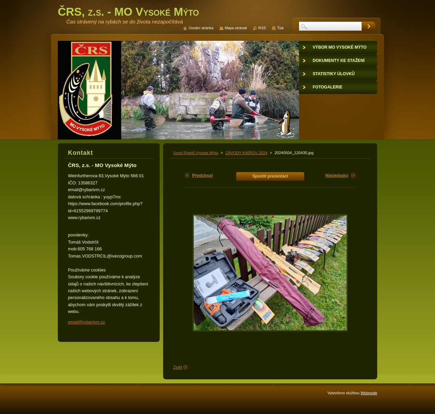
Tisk (280, 28)
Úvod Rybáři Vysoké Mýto (195, 153)
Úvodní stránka (201, 28)
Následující (336, 175)
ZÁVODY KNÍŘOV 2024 (246, 153)
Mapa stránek (236, 28)
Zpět (177, 367)
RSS (262, 28)
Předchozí (202, 175)
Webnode (369, 393)
